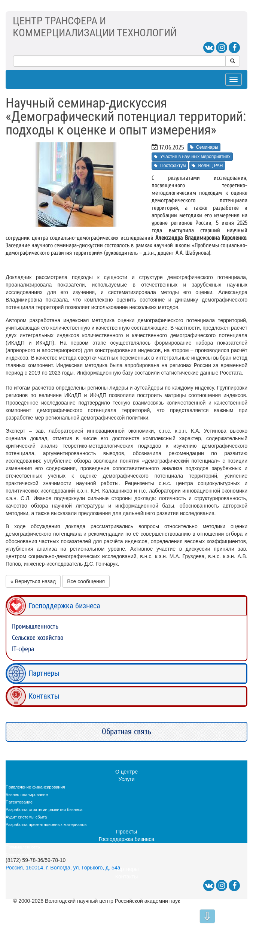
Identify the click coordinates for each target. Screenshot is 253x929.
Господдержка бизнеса (64, 605)
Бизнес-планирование (27, 794)
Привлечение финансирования (35, 787)
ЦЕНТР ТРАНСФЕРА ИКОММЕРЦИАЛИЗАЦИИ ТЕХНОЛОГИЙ (95, 27)
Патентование (19, 802)
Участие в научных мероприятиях (192, 156)
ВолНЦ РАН (207, 165)
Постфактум (170, 165)
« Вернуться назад (33, 581)
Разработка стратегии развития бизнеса (44, 809)
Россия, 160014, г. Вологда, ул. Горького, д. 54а (63, 868)
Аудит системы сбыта (26, 817)
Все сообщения (86, 581)
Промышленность (35, 626)
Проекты (126, 832)
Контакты (44, 696)
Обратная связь (126, 731)
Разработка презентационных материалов (46, 824)
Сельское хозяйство (37, 638)
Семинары (204, 147)
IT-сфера (23, 649)
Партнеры (44, 673)
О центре (126, 772)
